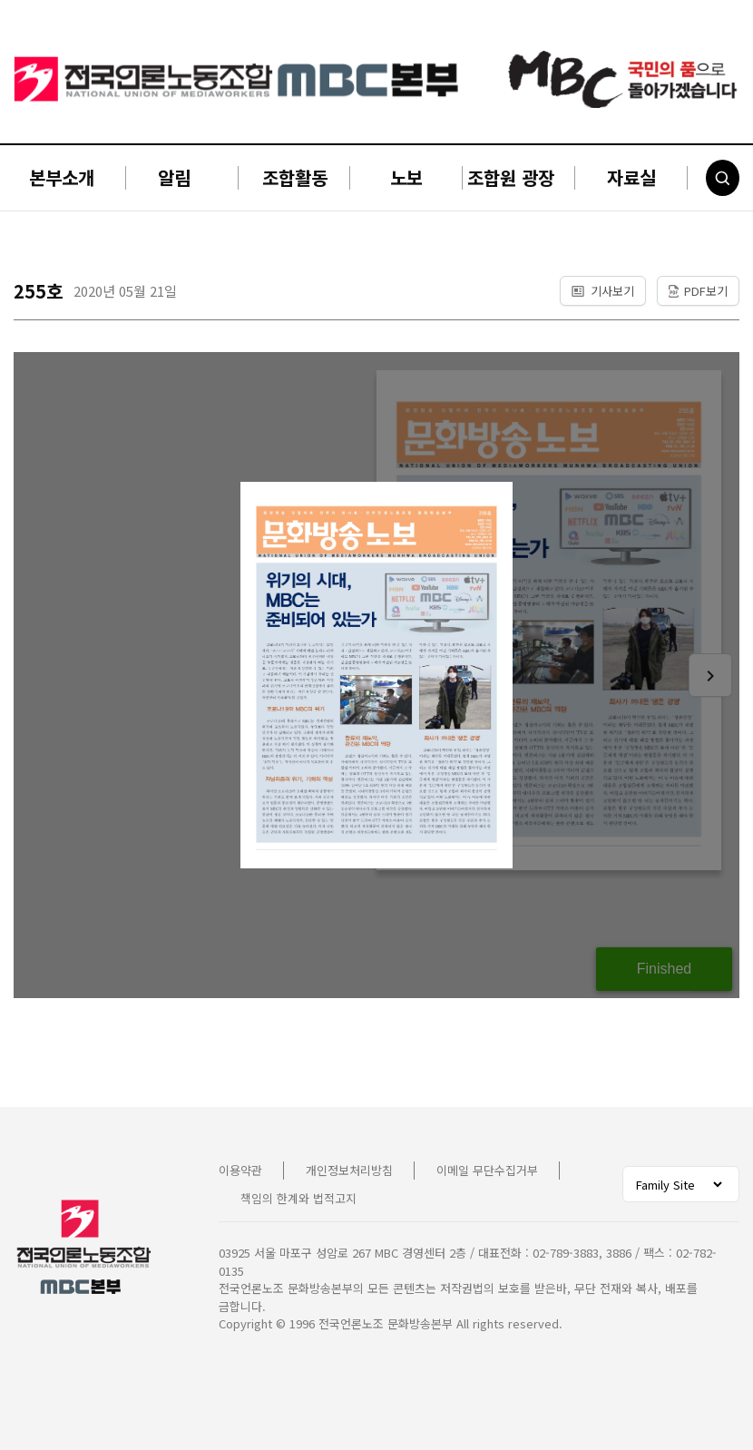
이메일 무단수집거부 (487, 1170)
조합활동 (295, 177)
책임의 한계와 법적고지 (298, 1198)
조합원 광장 (510, 177)
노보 (406, 177)
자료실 (631, 177)
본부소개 (61, 177)
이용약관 (240, 1170)
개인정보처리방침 (349, 1170)
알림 (174, 177)
